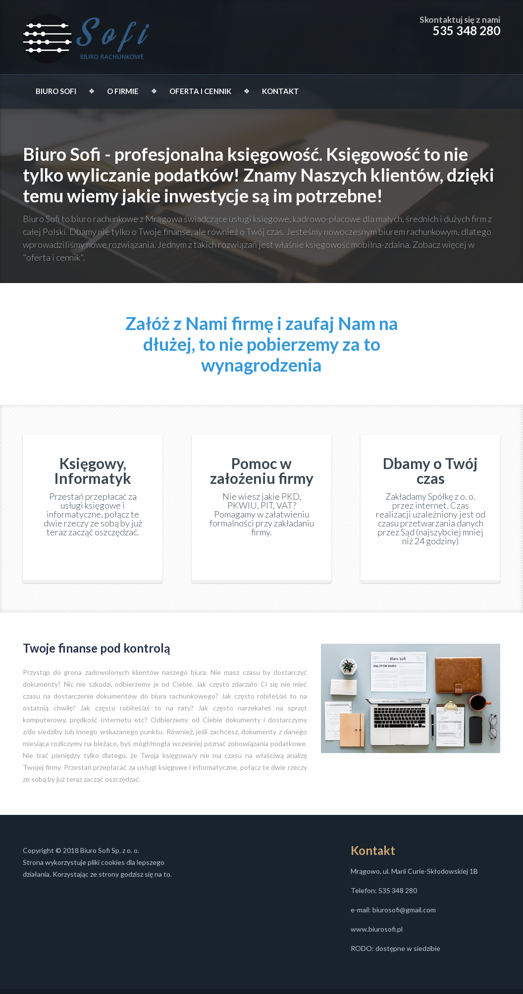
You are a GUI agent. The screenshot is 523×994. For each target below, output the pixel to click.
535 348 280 (466, 30)
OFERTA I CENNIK (200, 91)
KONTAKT (280, 91)
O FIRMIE (123, 91)
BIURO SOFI (56, 91)
